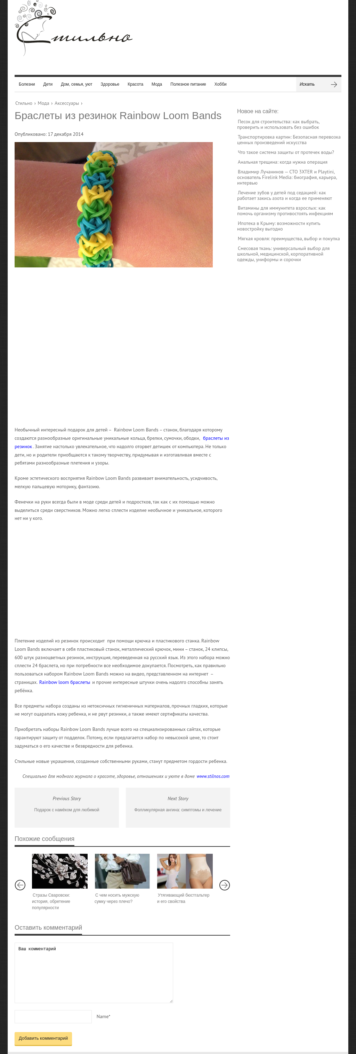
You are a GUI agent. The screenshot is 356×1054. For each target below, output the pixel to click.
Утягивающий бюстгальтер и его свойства (183, 898)
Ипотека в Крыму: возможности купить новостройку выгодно (278, 226)
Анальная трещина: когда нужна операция (282, 162)
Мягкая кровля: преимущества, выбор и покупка (289, 238)
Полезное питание (188, 84)
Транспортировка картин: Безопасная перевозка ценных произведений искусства (289, 140)
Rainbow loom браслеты (64, 682)
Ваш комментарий (94, 973)
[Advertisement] (115, 346)
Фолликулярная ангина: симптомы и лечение (178, 809)
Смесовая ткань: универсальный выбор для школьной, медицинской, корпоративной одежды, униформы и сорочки (283, 254)
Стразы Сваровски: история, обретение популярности (51, 901)
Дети (48, 84)
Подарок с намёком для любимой (66, 809)
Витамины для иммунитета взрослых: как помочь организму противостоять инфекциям (285, 211)
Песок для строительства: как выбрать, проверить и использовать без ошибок (278, 124)
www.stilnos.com (213, 776)
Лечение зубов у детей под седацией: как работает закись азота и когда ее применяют (284, 195)
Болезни (27, 84)
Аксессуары (67, 103)
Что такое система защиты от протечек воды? (286, 152)
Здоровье (110, 84)
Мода (157, 84)
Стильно (23, 103)
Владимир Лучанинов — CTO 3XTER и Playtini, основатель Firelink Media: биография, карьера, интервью (287, 177)
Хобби (221, 84)
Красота (135, 84)
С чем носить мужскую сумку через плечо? (117, 898)
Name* (104, 1016)
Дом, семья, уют (76, 84)
